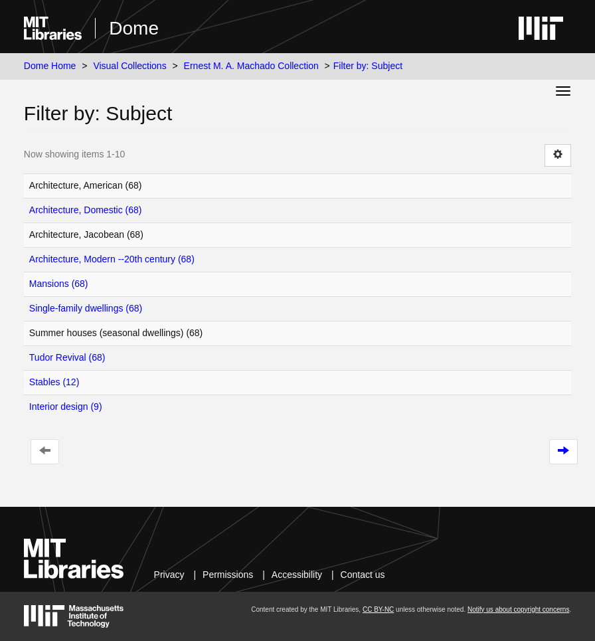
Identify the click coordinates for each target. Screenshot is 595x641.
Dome (134, 28)
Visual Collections (129, 65)
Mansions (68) (58, 283)
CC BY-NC (378, 609)
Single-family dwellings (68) (85, 308)
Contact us (363, 574)
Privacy (169, 574)
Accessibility (297, 574)
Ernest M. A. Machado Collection (251, 65)
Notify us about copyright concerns (518, 609)
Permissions (228, 574)
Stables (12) (54, 382)
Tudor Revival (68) (67, 357)
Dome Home (50, 65)
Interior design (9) (65, 406)
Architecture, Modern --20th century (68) (112, 259)
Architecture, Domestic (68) (85, 210)
